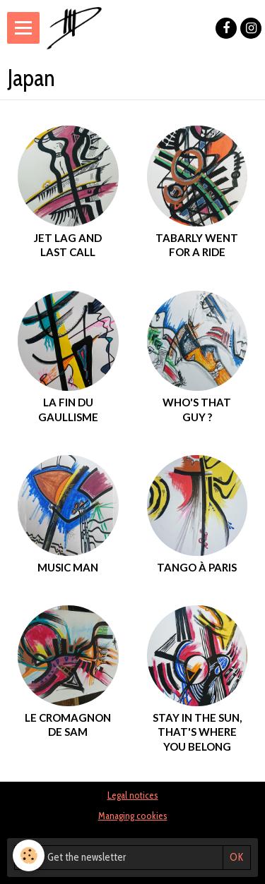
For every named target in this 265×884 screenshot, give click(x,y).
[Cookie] (29, 855)
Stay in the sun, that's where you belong (197, 732)
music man (67, 567)
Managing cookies (132, 815)
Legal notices (132, 795)
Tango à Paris (197, 567)
